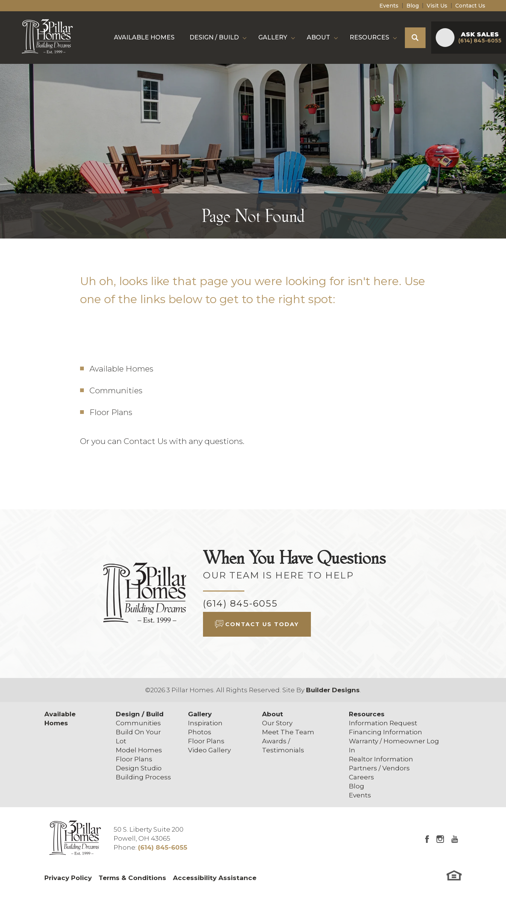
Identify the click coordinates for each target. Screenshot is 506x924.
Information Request (383, 723)
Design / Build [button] (214, 37)
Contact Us (470, 5)
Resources (367, 714)
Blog (412, 5)
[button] (415, 37)
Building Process (143, 777)
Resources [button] (369, 37)
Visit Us (437, 5)
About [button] (318, 37)
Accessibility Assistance (214, 878)
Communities (115, 390)
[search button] (415, 37)
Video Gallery (209, 750)
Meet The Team (288, 732)
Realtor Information (381, 759)
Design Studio (139, 768)
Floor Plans (110, 412)
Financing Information (385, 732)
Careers (361, 777)
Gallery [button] (272, 37)
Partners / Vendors (379, 768)
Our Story (277, 723)
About (272, 714)
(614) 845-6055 (240, 603)
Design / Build (140, 714)
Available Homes (144, 37)
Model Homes (139, 750)
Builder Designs (333, 690)
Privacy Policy (68, 878)
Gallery (200, 714)
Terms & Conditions (132, 878)
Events (388, 5)
